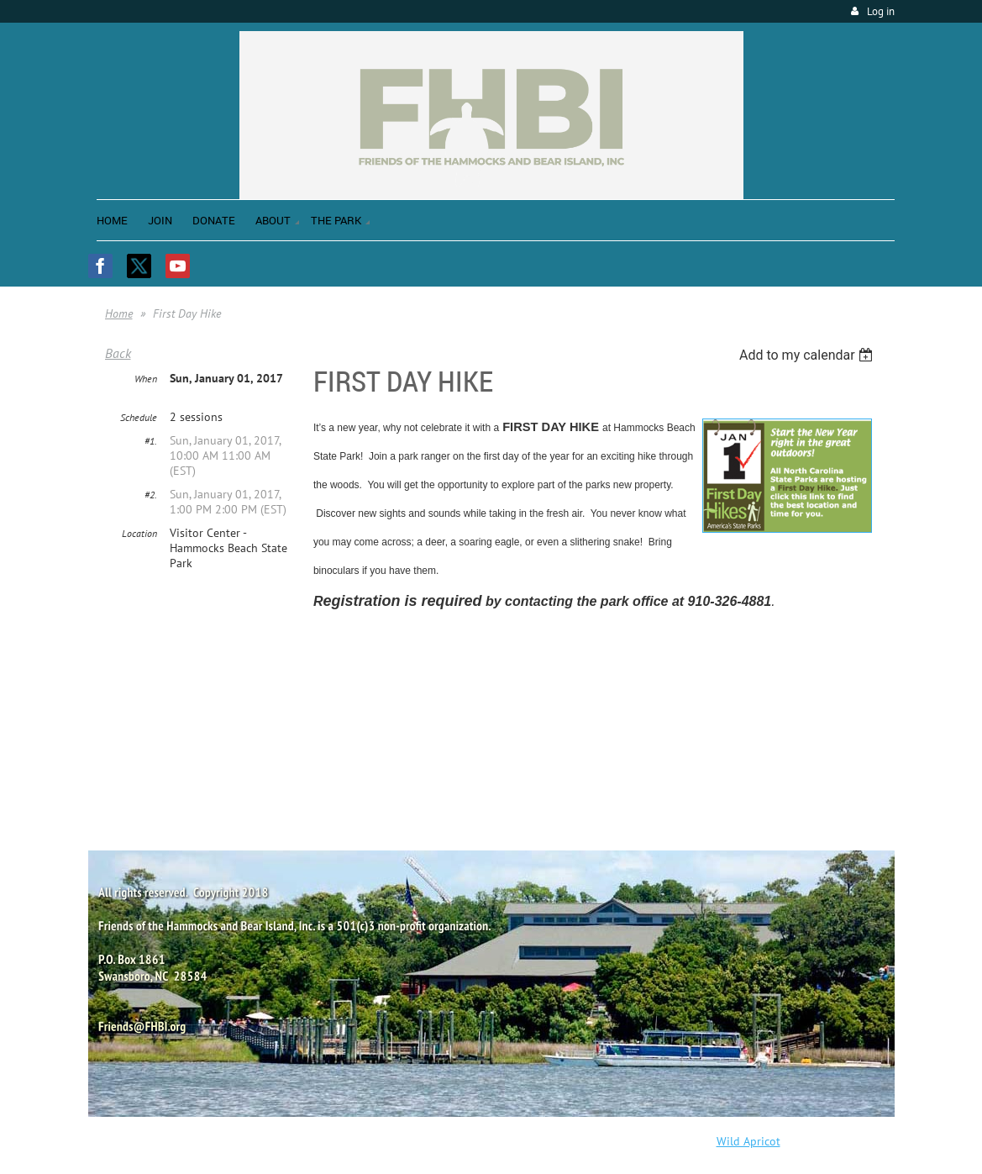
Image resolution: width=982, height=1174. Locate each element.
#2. (150, 494)
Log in (881, 11)
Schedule (138, 417)
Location (139, 533)
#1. (150, 440)
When (145, 378)
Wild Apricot (748, 1141)
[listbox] (808, 355)
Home (119, 313)
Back (118, 353)
